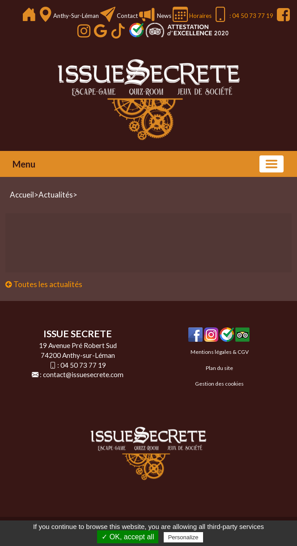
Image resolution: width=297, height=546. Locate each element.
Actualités (55, 194)
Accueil (22, 194)
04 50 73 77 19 (83, 365)
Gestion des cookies (219, 383)
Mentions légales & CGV (220, 351)
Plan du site (219, 368)
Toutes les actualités (43, 284)
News (163, 15)
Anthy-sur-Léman (76, 15)
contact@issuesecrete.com (83, 374)
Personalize (183, 537)
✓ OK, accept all (128, 537)
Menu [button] (24, 164)
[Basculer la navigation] (271, 164)
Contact (127, 15)
